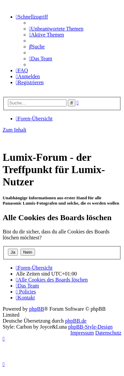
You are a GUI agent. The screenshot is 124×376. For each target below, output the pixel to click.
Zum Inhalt (14, 130)
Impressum (82, 333)
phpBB (36, 309)
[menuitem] (56, 28)
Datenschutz (108, 333)
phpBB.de (75, 321)
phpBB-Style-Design (90, 327)
